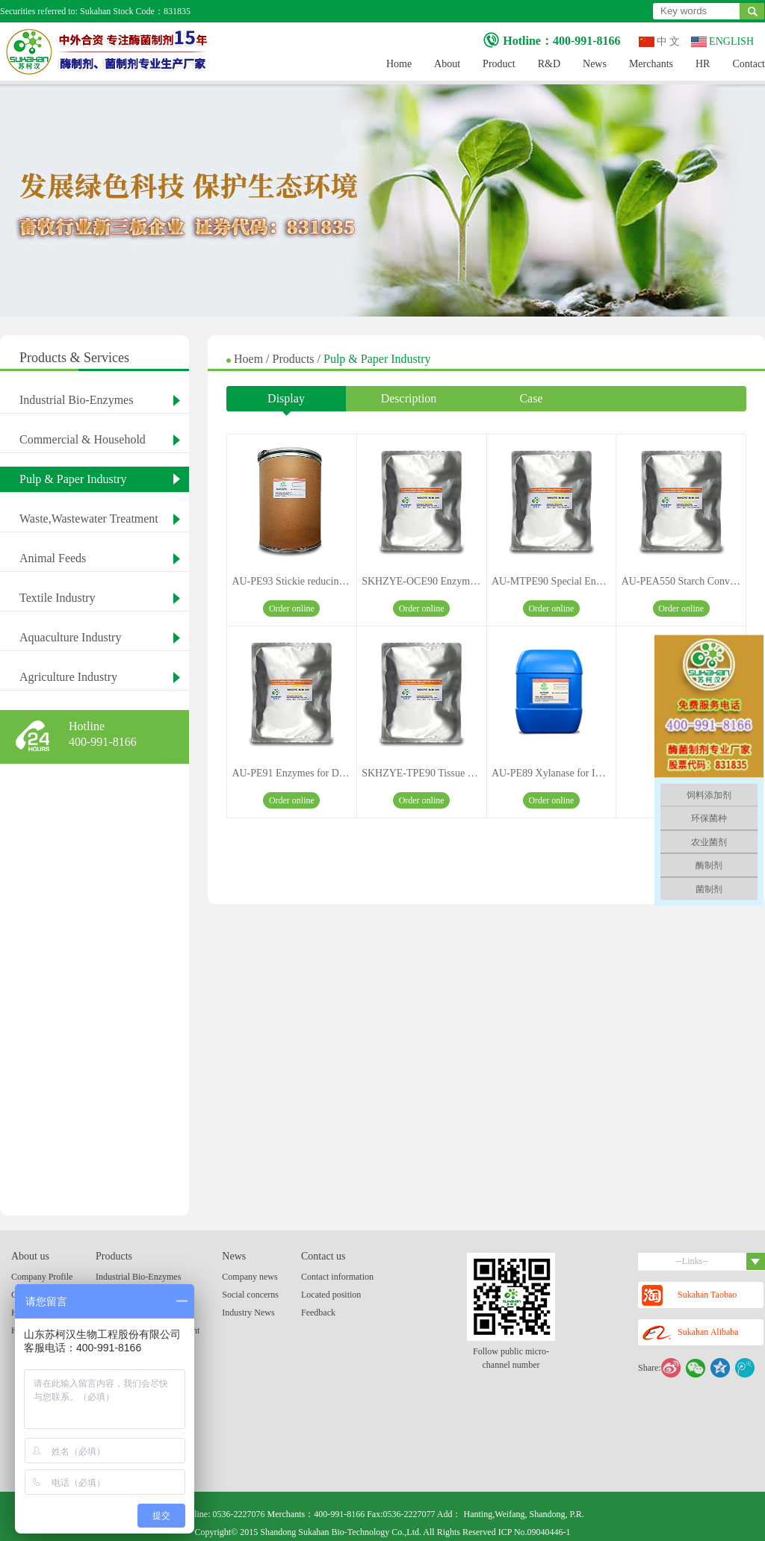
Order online (292, 608)
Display (286, 401)
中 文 (660, 41)
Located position (331, 1294)
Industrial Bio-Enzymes (76, 399)
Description (409, 398)
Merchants (651, 63)
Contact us (323, 1256)
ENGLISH (722, 41)
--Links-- (720, 1261)
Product (499, 63)
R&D (549, 63)
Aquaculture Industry (70, 637)
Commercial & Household (82, 439)
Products (295, 358)
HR (703, 63)
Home (399, 63)
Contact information (337, 1276)
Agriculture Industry (68, 676)
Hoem (250, 358)
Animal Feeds (52, 558)
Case (530, 398)
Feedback (318, 1312)
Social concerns (250, 1294)
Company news (249, 1276)
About (447, 63)
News (595, 63)
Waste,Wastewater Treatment (88, 518)
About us (30, 1256)
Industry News (248, 1312)
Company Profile (41, 1276)
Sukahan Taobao (689, 1295)
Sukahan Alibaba (690, 1333)
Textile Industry (57, 597)
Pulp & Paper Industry (73, 479)
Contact (748, 63)
